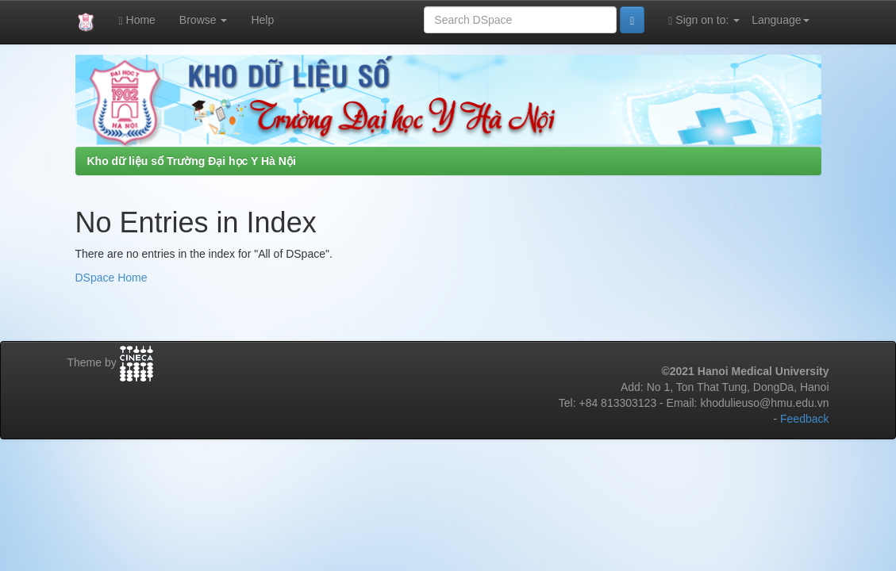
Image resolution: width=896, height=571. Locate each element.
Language (780, 19)
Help (262, 19)
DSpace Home (111, 277)
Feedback (804, 418)
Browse (203, 19)
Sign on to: (704, 20)
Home (137, 20)
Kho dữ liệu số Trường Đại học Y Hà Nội (191, 161)
